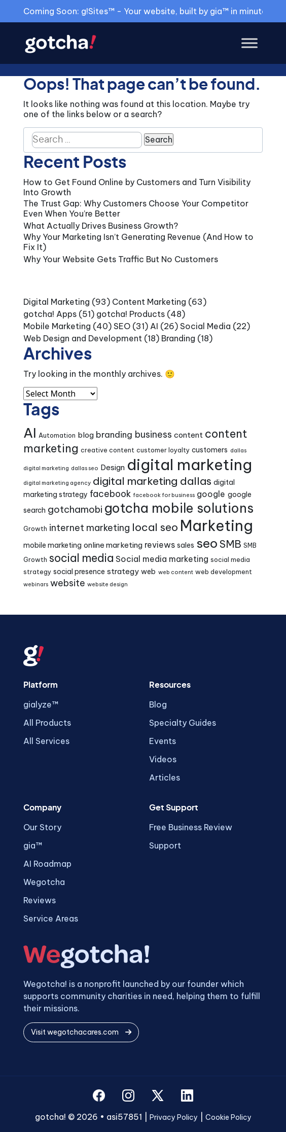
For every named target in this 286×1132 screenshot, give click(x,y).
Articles (164, 777)
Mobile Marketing (57, 326)
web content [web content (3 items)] (175, 572)
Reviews (39, 900)
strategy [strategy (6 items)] (123, 571)
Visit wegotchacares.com (81, 1032)
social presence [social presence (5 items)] (79, 571)
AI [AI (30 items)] (30, 432)
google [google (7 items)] (211, 494)
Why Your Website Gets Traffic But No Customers (120, 259)
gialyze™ (40, 704)
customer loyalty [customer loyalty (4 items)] (163, 450)
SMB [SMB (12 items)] (230, 544)
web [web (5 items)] (148, 571)
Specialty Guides (182, 723)
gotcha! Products (130, 314)
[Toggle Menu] (249, 43)
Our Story (42, 827)
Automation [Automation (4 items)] (57, 435)
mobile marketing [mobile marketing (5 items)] (52, 545)
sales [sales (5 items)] (185, 545)
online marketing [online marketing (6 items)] (113, 545)
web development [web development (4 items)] (223, 572)
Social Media (205, 326)
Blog (158, 704)
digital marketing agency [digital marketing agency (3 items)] (57, 482)
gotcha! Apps (50, 314)
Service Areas (50, 918)
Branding (178, 338)
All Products (47, 723)
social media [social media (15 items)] (81, 558)
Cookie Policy (228, 1117)
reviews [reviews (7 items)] (160, 545)
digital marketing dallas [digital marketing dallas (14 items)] (152, 481)
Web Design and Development (82, 338)
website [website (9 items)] (67, 583)
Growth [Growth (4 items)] (35, 529)
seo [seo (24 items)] (207, 543)
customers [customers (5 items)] (210, 449)
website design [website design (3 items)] (107, 584)
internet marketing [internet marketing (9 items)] (89, 528)
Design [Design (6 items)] (112, 467)
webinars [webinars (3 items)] (35, 584)
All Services (46, 741)
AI (154, 326)
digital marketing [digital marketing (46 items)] (189, 464)
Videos (162, 759)
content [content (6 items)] (188, 435)
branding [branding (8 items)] (114, 434)
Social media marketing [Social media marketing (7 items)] (162, 559)
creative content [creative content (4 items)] (107, 450)
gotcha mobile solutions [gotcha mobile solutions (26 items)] (179, 508)
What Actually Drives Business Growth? (100, 226)
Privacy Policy (174, 1117)
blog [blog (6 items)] (86, 435)
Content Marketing (149, 302)
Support (165, 845)
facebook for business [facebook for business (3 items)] (164, 495)
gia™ (32, 845)
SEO (122, 326)
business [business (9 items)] (153, 434)
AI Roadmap (47, 864)
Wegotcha (44, 882)
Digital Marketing (56, 302)
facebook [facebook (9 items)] (110, 494)
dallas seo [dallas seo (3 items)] (84, 468)
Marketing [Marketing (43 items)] (216, 525)
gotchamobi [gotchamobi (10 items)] (75, 509)
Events (162, 741)
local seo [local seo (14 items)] (155, 527)
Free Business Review (190, 827)
